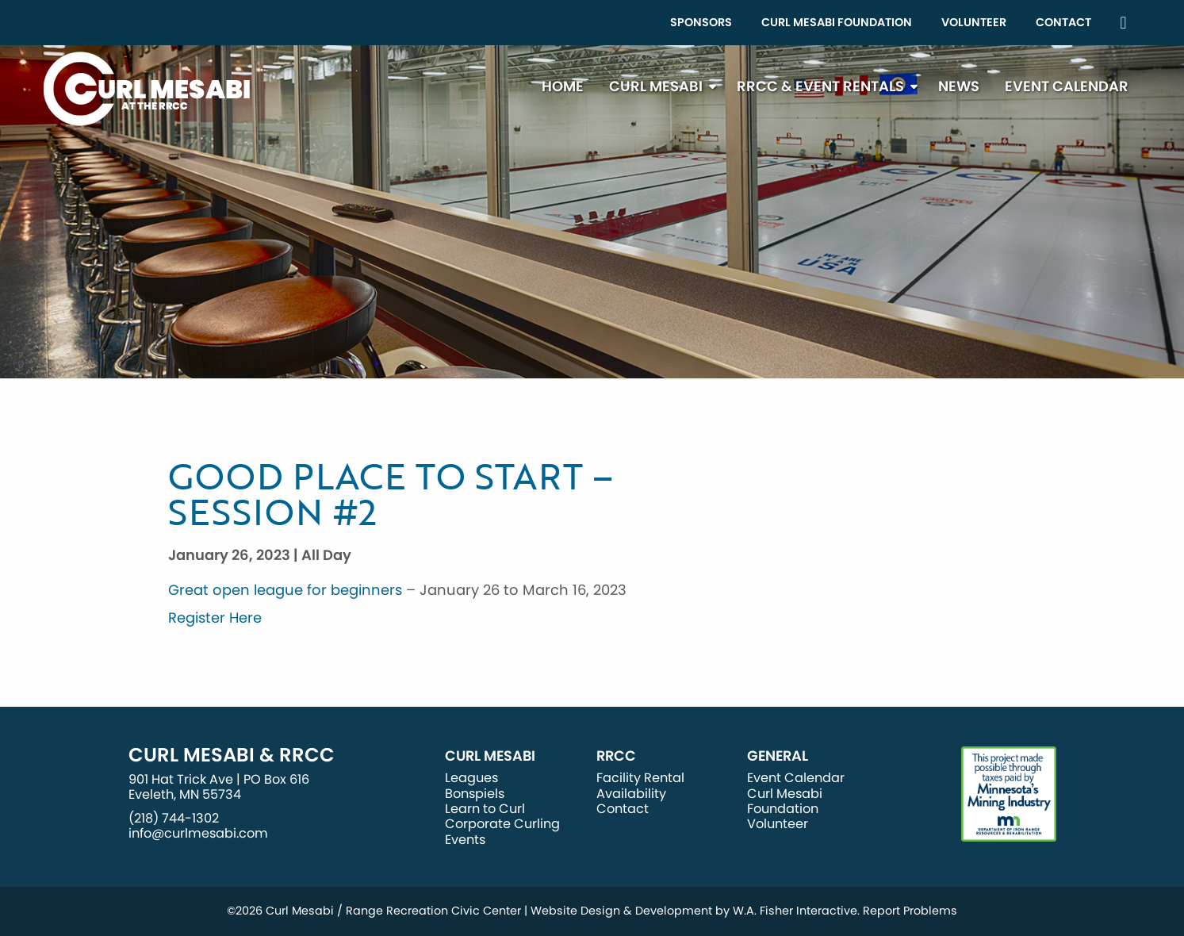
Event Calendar (1066, 86)
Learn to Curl (485, 809)
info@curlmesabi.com (198, 833)
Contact (1063, 22)
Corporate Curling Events (502, 831)
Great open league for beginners (285, 590)
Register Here (215, 617)
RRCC (616, 755)
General (777, 755)
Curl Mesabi (656, 86)
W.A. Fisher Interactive (795, 911)
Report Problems (910, 911)
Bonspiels (474, 793)
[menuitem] (701, 22)
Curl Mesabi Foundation (836, 22)
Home (563, 86)
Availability (631, 793)
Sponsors (701, 22)
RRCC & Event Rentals (820, 86)
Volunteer (973, 22)
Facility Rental (640, 778)
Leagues (471, 778)
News (958, 86)
